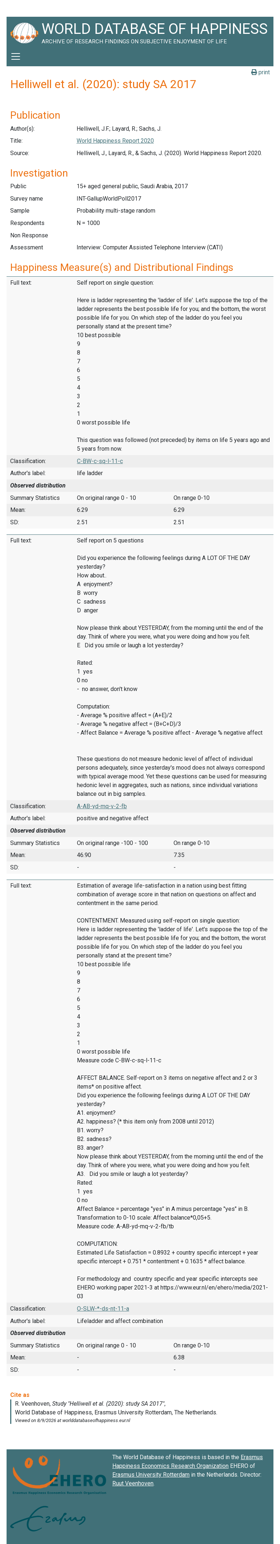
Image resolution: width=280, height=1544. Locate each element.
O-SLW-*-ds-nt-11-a (103, 1308)
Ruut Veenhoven (132, 1483)
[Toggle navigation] (15, 56)
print (260, 72)
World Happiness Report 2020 (115, 140)
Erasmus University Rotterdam (151, 1474)
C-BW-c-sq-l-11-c (100, 461)
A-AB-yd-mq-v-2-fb (102, 806)
